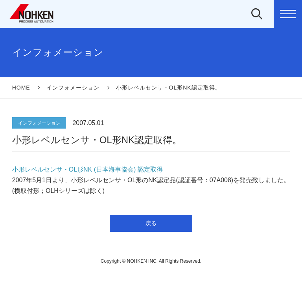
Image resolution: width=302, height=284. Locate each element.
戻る (151, 223)
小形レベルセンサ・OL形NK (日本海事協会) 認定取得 (87, 169)
